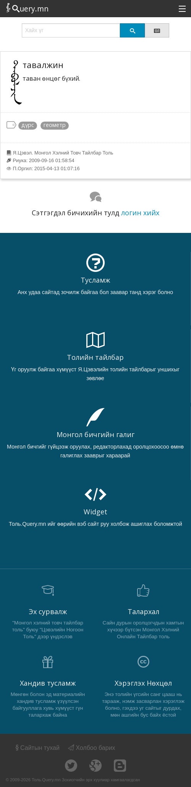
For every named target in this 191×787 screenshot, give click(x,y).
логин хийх (140, 212)
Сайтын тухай (37, 748)
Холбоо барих (91, 748)
